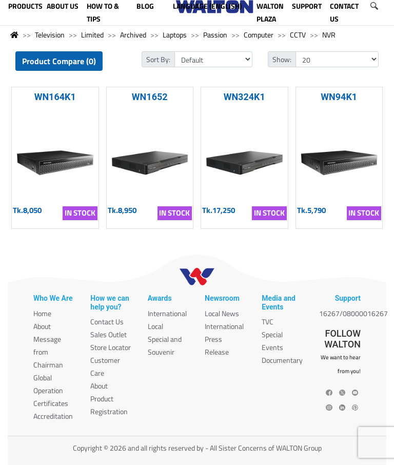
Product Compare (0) (59, 61)
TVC (267, 321)
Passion (215, 34)
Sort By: (158, 59)
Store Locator (110, 347)
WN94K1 (339, 96)
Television (50, 34)
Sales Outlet (108, 334)
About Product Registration (109, 398)
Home (42, 313)
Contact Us (107, 321)
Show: (281, 59)
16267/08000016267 (353, 313)
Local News (222, 313)
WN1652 (150, 96)
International (167, 313)
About (42, 326)
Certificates (50, 403)
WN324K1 (244, 96)
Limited (92, 34)
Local (155, 326)
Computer (258, 34)
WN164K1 (55, 96)
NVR (329, 34)
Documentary (282, 360)
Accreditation (53, 416)
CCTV (298, 34)
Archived (133, 34)
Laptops (175, 34)
